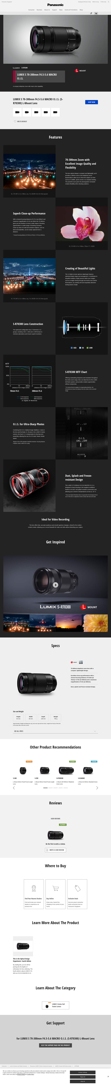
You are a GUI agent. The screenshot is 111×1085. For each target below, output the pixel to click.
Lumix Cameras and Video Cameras (18, 1066)
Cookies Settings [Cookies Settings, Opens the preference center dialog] (82, 1072)
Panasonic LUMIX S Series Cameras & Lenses (41, 1066)
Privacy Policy (21, 1074)
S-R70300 (76, 1066)
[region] (55, 1076)
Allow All (83, 1081)
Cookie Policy (30, 1074)
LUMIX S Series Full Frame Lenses (63, 1066)
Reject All (82, 1077)
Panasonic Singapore (7, 2)
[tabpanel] (55, 773)
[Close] (108, 1076)
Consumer (4, 1066)
